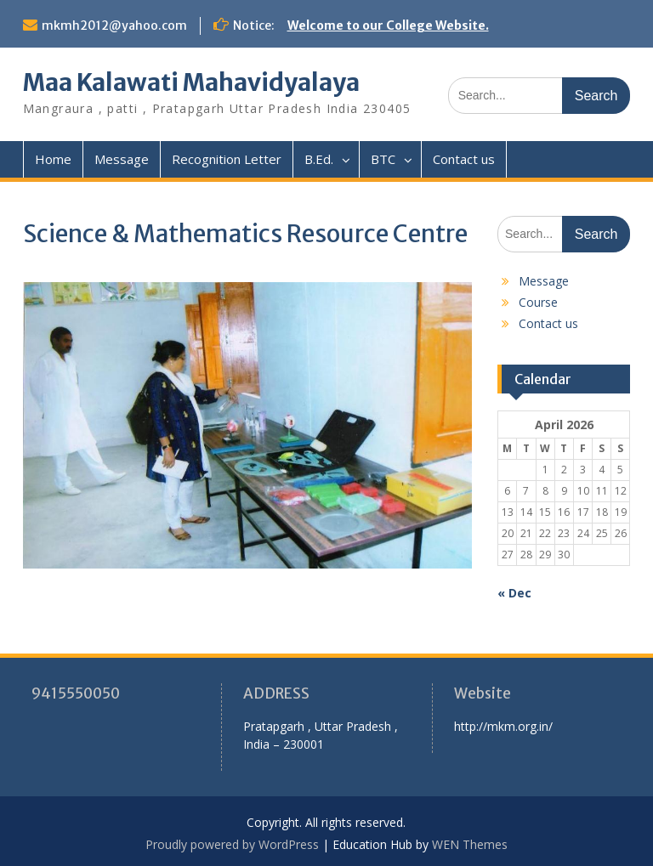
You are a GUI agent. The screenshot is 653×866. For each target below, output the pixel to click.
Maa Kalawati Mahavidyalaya (191, 82)
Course (538, 302)
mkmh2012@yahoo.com (114, 25)
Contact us (464, 158)
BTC (383, 158)
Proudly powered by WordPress (232, 844)
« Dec (514, 593)
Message (121, 158)
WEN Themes (470, 844)
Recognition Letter (226, 158)
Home (53, 158)
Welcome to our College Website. (388, 25)
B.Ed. (318, 158)
